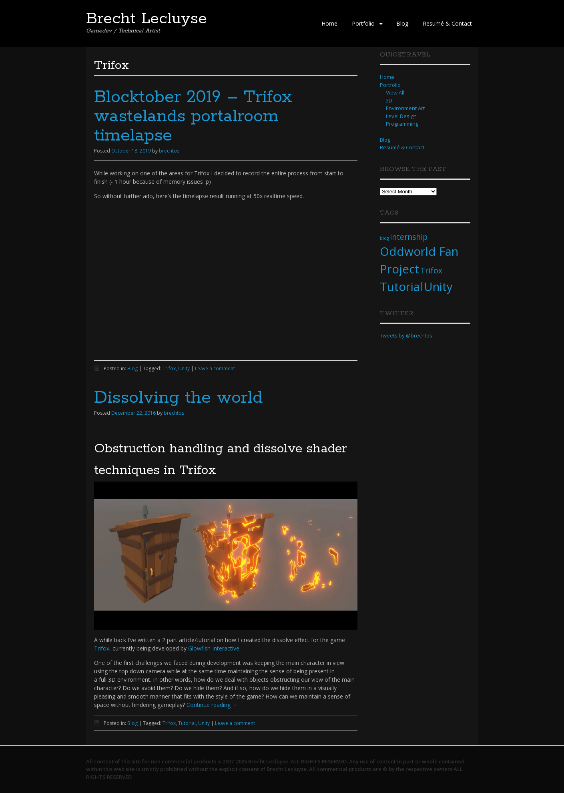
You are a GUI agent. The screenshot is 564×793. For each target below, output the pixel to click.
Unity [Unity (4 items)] (438, 287)
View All (395, 92)
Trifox (169, 368)
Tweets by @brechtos (406, 335)
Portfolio (363, 23)
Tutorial (187, 723)
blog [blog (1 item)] (384, 238)
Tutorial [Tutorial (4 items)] (401, 287)
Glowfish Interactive (213, 648)
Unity (184, 368)
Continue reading (212, 705)
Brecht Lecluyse (146, 19)
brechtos (169, 150)
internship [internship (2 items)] (409, 237)
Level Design (401, 116)
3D (389, 100)
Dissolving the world (178, 398)
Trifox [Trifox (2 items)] (431, 270)
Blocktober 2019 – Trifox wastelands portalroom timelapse (193, 116)
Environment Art (405, 108)
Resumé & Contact (447, 23)
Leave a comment (215, 368)
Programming (402, 123)
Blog (402, 23)
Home (329, 23)
